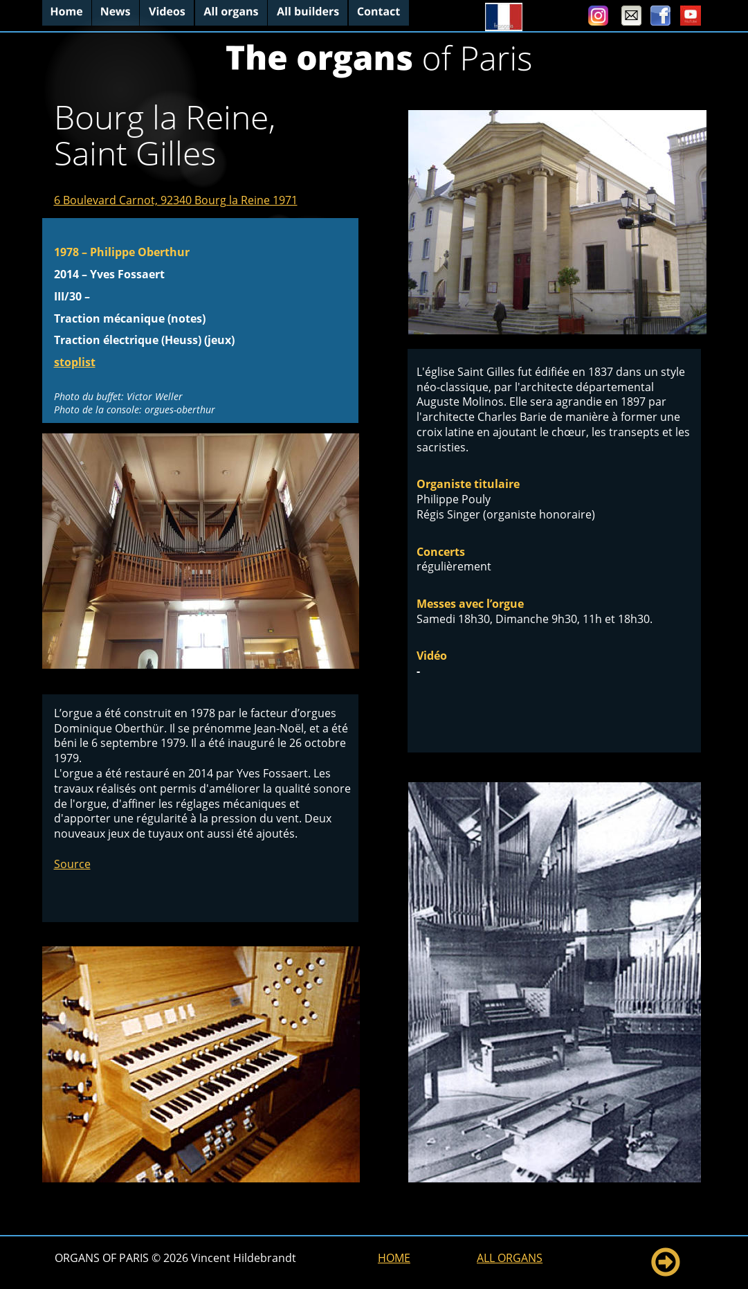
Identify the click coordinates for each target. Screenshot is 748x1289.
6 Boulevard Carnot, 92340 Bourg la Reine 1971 (176, 200)
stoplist (74, 362)
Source (72, 864)
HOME (394, 1257)
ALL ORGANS (509, 1257)
